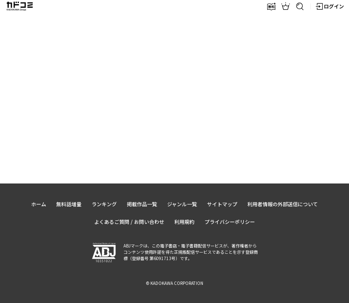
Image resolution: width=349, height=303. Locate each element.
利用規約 (184, 221)
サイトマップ (222, 203)
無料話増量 (68, 203)
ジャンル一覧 (182, 203)
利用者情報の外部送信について (282, 203)
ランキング (104, 203)
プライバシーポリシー (230, 221)
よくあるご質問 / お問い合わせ (129, 221)
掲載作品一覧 (142, 203)
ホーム (38, 203)
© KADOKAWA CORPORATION (174, 283)
